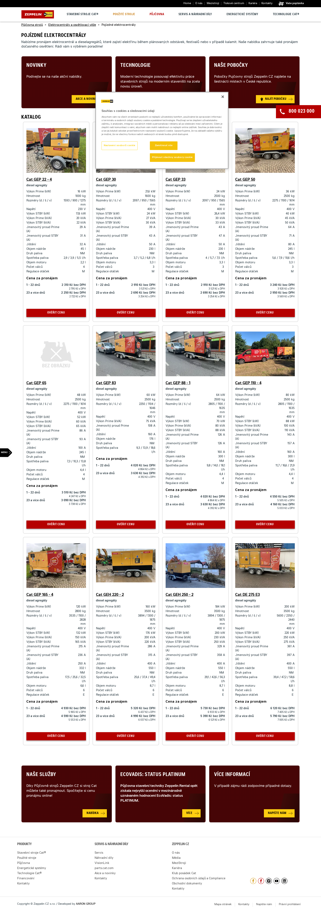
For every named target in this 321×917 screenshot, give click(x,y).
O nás (198, 3)
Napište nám (264, 904)
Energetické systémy (242, 14)
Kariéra (253, 3)
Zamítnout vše (163, 145)
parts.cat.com (104, 868)
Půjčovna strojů (32, 25)
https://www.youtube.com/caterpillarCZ (277, 881)
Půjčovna (157, 14)
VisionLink (102, 863)
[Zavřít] (222, 96)
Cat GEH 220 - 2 (110, 595)
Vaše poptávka (295, 3)
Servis (99, 853)
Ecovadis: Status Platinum (152, 775)
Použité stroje (124, 14)
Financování (25, 878)
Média (176, 858)
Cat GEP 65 (36, 383)
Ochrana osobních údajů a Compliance (198, 878)
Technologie (135, 65)
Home (187, 3)
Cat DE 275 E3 (247, 595)
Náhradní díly (104, 858)
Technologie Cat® (286, 14)
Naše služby (41, 775)
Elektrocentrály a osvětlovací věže (72, 25)
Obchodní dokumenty (187, 883)
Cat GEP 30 (106, 180)
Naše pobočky (231, 65)
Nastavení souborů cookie (119, 145)
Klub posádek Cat (184, 873)
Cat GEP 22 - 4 (39, 180)
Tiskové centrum (233, 3)
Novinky (36, 65)
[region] (161, 130)
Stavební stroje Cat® (82, 14)
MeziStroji (179, 863)
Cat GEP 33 (175, 180)
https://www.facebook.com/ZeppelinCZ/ (253, 881)
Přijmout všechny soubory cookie (172, 157)
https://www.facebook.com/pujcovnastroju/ (261, 881)
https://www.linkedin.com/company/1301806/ (284, 881)
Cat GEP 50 (245, 180)
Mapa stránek (223, 904)
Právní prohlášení (290, 904)
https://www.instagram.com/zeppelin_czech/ (269, 881)
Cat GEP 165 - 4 (39, 595)
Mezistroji (213, 3)
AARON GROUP (85, 904)
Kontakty (266, 3)
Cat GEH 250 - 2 (179, 595)
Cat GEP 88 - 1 (178, 383)
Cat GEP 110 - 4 (248, 383)
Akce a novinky (105, 873)
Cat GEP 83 (106, 383)
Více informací (232, 775)
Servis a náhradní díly (195, 14)
